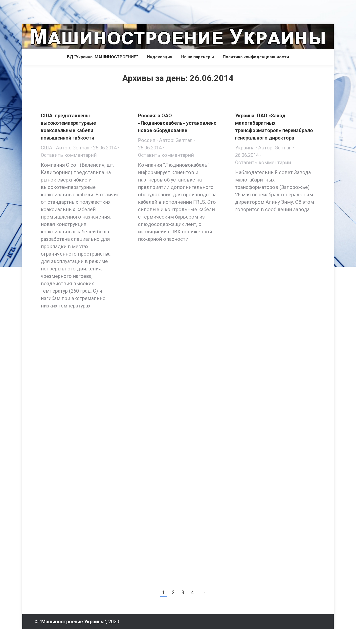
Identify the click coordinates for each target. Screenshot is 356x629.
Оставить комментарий (69, 155)
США (46, 148)
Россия (146, 140)
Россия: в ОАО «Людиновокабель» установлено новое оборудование (177, 123)
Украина (244, 148)
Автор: (72, 148)
